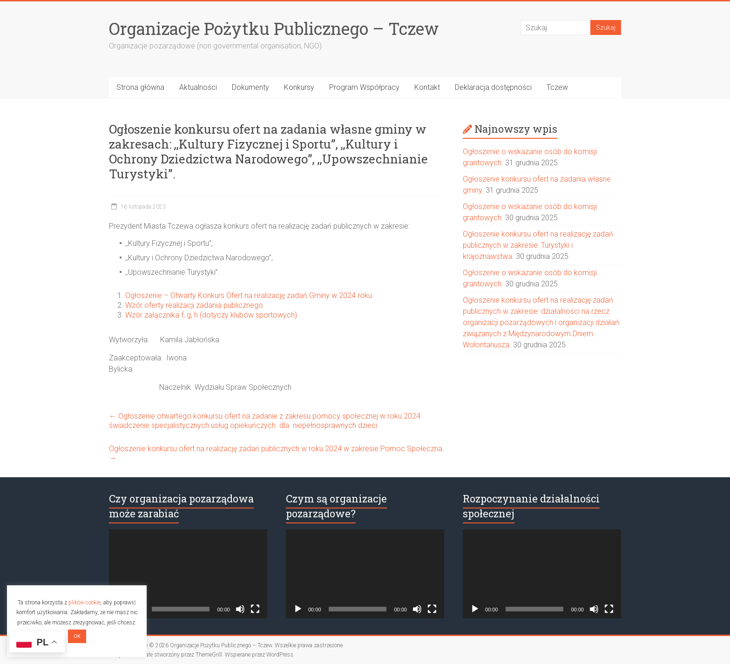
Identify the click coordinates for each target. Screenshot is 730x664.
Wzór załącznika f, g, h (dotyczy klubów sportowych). (215, 315)
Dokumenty (250, 87)
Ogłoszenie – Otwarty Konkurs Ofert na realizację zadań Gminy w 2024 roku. (249, 295)
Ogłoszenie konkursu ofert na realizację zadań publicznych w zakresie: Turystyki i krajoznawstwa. (538, 245)
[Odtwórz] (298, 609)
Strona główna (140, 87)
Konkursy (299, 87)
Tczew (557, 87)
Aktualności (198, 87)
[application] (188, 573)
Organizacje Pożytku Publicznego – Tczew (274, 28)
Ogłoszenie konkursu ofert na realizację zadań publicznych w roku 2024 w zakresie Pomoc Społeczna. (276, 453)
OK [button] (77, 636)
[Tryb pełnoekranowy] (255, 609)
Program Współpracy (364, 87)
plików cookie (84, 602)
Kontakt (427, 87)
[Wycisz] (240, 609)
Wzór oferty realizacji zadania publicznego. (195, 305)
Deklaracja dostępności (493, 87)
